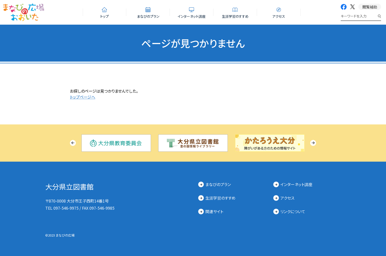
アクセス (287, 198)
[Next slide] (313, 143)
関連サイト (214, 211)
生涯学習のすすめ (220, 198)
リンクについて (292, 211)
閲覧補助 (369, 6)
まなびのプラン (218, 184)
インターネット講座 (296, 184)
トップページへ (82, 97)
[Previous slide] (73, 143)
